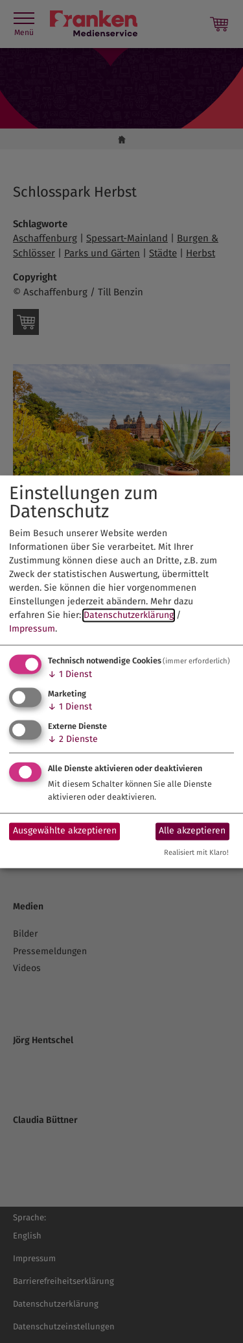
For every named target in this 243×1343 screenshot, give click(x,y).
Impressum (32, 629)
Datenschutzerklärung (129, 615)
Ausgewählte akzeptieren (65, 831)
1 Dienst (70, 674)
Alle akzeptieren (192, 831)
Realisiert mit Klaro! (196, 852)
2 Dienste (73, 739)
